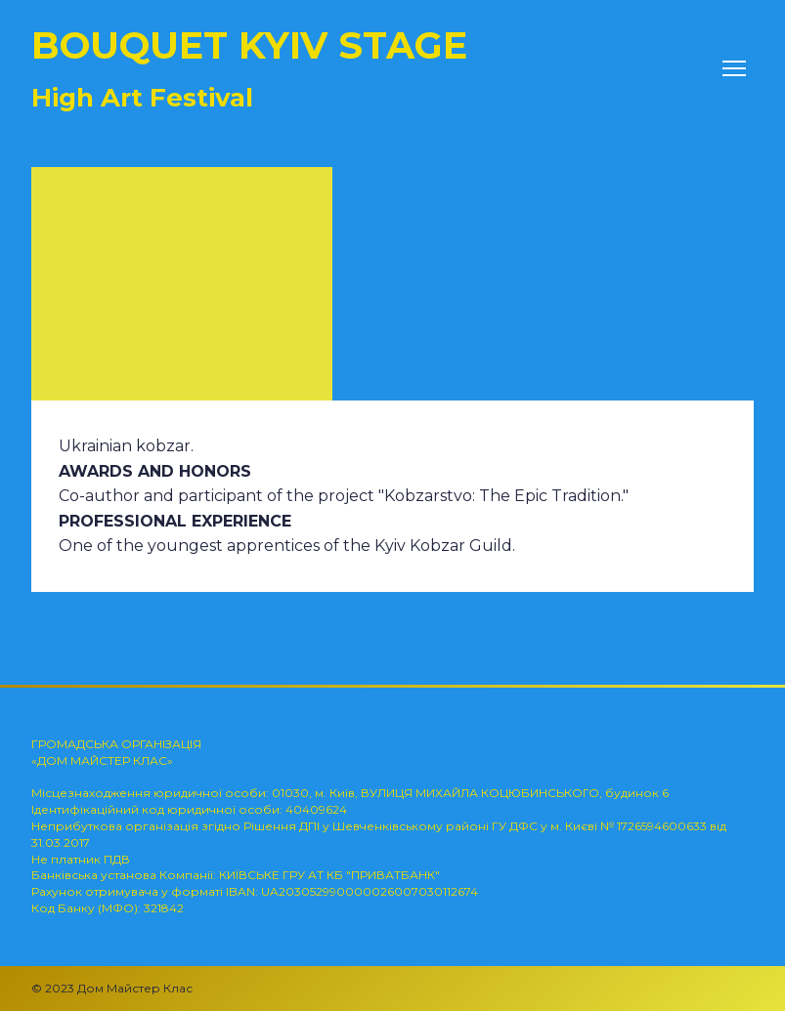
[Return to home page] (249, 69)
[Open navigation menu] (734, 68)
